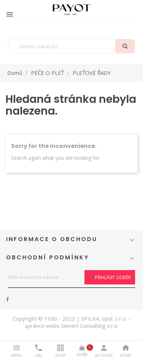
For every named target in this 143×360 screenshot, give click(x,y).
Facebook (7, 299)
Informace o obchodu (51, 239)
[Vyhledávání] (71, 46)
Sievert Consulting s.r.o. (90, 325)
